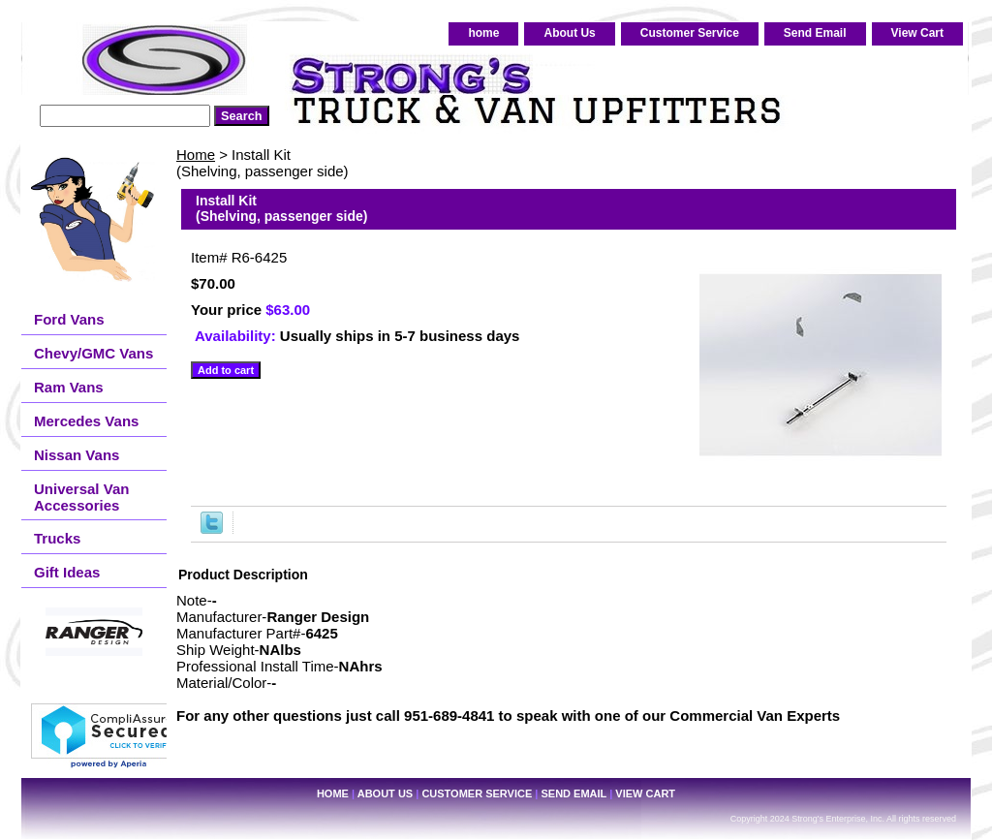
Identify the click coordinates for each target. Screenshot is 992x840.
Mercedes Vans (86, 421)
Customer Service (689, 33)
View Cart (917, 33)
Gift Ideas (67, 572)
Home (195, 154)
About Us (569, 33)
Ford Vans (69, 319)
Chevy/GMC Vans (93, 353)
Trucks (57, 538)
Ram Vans (69, 387)
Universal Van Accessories (81, 497)
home (483, 33)
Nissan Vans (76, 455)
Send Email (815, 33)
